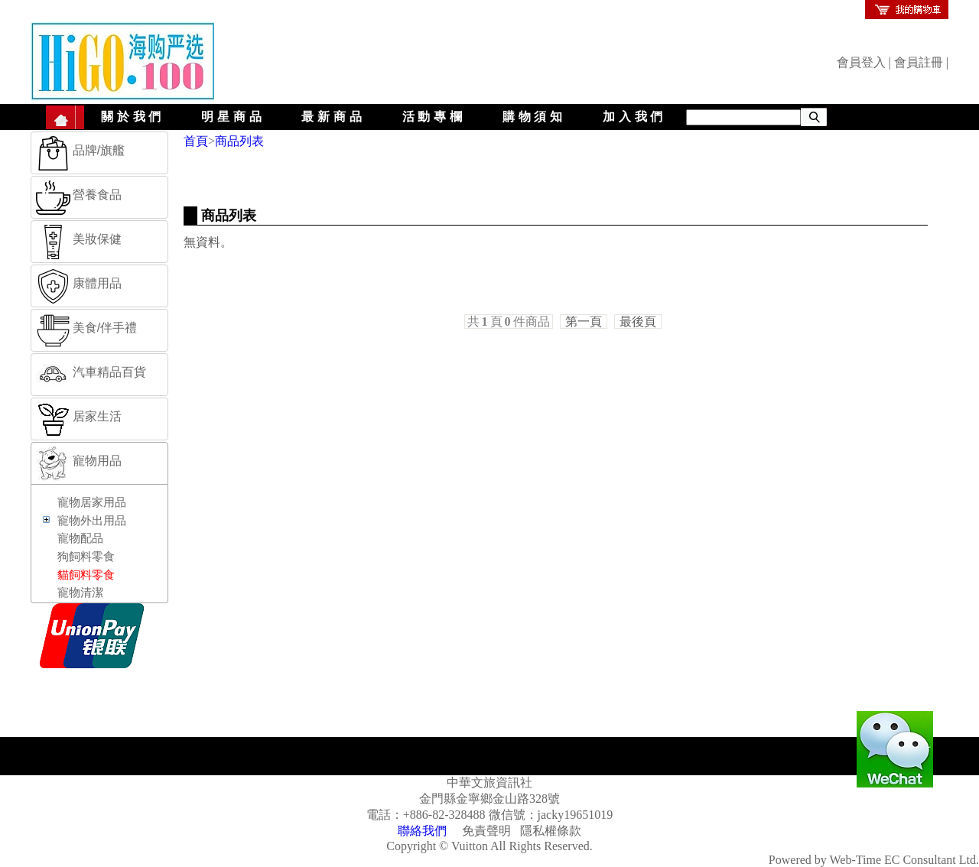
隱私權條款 (550, 830)
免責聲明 (486, 830)
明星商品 (233, 116)
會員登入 (861, 62)
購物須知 (534, 116)
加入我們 (634, 116)
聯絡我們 (422, 830)
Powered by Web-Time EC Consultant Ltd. (874, 859)
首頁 (196, 141)
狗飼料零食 (86, 556)
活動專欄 (434, 116)
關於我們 (132, 116)
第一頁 (583, 321)
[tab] (99, 153)
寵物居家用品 (91, 502)
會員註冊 (918, 62)
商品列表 (239, 141)
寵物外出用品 (91, 521)
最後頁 (638, 321)
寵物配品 (80, 538)
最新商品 (333, 116)
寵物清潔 (80, 592)
